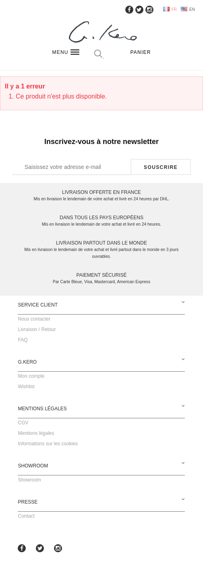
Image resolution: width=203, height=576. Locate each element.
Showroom (29, 480)
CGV (23, 423)
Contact (26, 516)
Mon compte (31, 376)
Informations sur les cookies (48, 443)
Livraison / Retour (37, 329)
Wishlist (26, 386)
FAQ (22, 340)
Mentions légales (36, 433)
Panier (140, 52)
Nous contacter (34, 319)
